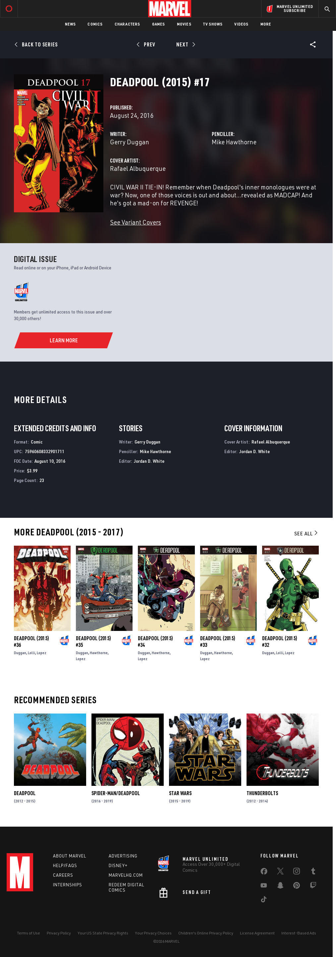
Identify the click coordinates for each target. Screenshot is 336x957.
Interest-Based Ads (298, 932)
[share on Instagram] (296, 872)
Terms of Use (28, 932)
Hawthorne (99, 652)
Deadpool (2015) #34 (155, 641)
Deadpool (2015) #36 (31, 641)
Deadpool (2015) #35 (93, 641)
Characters (127, 24)
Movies (184, 24)
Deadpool (24, 793)
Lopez (41, 652)
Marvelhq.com (126, 875)
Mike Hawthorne (234, 142)
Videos (241, 24)
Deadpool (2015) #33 (217, 641)
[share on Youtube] (263, 886)
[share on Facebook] (263, 872)
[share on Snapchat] (280, 886)
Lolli (31, 652)
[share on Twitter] (280, 872)
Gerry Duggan (129, 142)
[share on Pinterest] (296, 886)
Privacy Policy (59, 932)
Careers (63, 875)
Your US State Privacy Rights (103, 932)
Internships (67, 884)
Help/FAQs (65, 865)
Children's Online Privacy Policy (205, 932)
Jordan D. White (149, 461)
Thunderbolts (262, 793)
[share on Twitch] (313, 886)
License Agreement (257, 932)
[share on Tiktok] (263, 900)
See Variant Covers (135, 222)
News (70, 24)
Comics (94, 24)
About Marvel (69, 855)
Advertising (123, 855)
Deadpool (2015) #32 (279, 641)
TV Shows (213, 24)
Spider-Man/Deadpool (115, 793)
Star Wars (180, 793)
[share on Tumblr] (313, 872)
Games (158, 24)
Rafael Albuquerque (138, 168)
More (265, 24)
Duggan (20, 652)
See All (306, 533)
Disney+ (118, 865)
